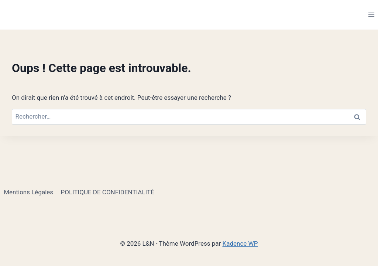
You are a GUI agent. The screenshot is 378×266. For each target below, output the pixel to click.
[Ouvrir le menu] (371, 14)
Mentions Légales (28, 192)
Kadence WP (240, 243)
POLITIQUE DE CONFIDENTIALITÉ (107, 192)
